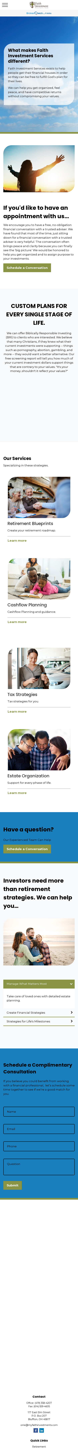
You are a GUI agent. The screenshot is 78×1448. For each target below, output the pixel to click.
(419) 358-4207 (43, 1402)
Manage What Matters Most (27, 983)
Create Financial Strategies (26, 1012)
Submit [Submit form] (12, 1185)
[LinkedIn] (41, 1430)
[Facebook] (36, 1430)
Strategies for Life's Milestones (28, 1021)
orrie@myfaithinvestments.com (39, 1425)
